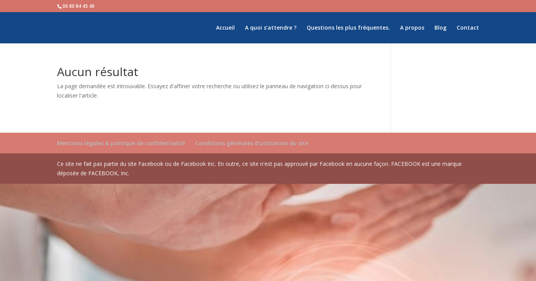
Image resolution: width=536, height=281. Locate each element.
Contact (468, 28)
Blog (440, 28)
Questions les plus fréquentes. (348, 28)
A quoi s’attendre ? (271, 28)
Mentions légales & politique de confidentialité (121, 143)
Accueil (225, 28)
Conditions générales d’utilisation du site (251, 143)
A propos (412, 28)
